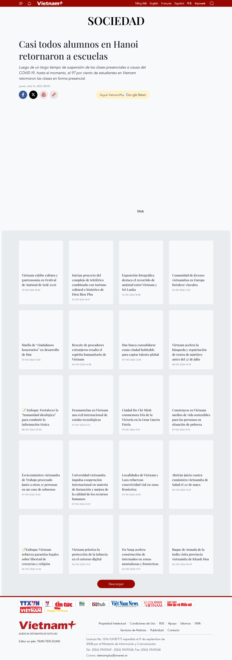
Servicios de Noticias (133, 630)
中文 (189, 3)
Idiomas (185, 623)
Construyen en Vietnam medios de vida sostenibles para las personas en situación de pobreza (191, 417)
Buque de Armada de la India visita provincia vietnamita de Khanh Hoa (190, 554)
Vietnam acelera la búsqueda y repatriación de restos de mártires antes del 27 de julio (189, 352)
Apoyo (172, 623)
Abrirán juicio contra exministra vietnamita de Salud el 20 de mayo (190, 480)
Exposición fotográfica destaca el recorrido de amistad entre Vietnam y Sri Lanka (139, 282)
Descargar (116, 584)
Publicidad (157, 630)
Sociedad (116, 20)
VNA (198, 623)
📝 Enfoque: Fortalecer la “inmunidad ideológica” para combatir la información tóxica (40, 417)
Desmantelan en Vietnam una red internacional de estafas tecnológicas (90, 415)
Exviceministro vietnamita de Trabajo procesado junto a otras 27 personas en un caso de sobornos (41, 482)
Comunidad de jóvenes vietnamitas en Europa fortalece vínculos (188, 280)
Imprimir (43, 95)
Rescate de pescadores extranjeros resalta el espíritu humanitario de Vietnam (89, 352)
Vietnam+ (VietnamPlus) (50, 3)
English (154, 3)
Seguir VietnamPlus (112, 95)
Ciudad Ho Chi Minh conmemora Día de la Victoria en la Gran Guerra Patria (141, 417)
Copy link (54, 95)
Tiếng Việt (141, 3)
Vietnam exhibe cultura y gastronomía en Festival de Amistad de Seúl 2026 (40, 280)
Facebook (23, 95)
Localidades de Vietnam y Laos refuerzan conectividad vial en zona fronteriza (140, 482)
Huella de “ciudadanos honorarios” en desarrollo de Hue (40, 350)
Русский (200, 3)
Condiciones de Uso (142, 623)
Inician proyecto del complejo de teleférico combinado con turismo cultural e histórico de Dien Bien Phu (89, 284)
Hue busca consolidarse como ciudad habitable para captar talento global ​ (141, 350)
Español (179, 3)
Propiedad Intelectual (112, 623)
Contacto (173, 630)
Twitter (33, 95)
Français (166, 3)
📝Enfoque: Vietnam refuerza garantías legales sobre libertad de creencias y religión (40, 556)
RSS (161, 623)
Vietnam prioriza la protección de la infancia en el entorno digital (90, 554)
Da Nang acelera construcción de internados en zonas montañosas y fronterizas (140, 556)
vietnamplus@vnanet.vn (112, 655)
